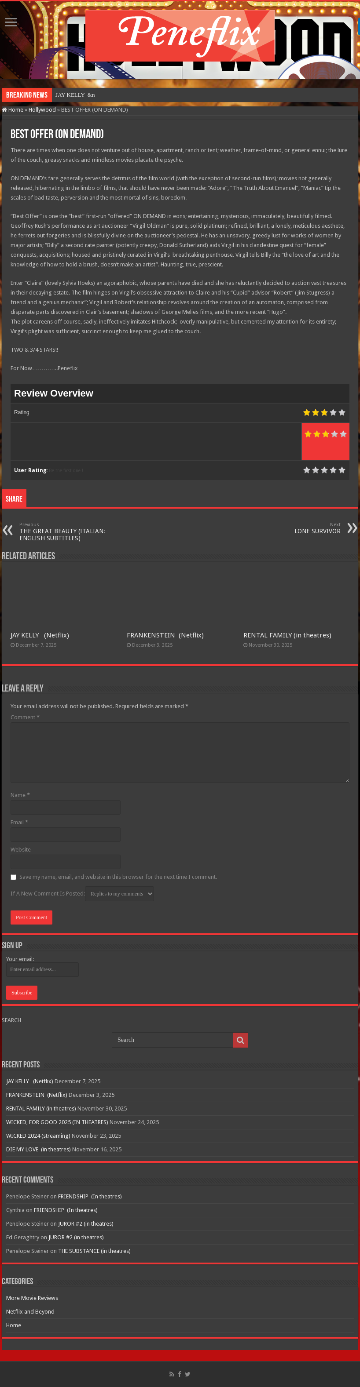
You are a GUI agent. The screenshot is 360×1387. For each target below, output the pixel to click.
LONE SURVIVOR (295, 528)
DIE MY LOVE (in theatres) (38, 1149)
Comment (25, 717)
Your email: (20, 959)
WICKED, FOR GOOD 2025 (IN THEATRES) (57, 1122)
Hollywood (42, 109)
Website (21, 849)
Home (12, 109)
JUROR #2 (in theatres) (86, 1223)
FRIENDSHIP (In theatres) (90, 1196)
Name (20, 795)
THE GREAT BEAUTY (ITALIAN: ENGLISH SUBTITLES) (64, 532)
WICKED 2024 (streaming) (38, 1135)
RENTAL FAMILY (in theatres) (287, 635)
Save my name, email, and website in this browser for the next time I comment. (118, 877)
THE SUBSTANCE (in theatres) (94, 1251)
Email (19, 822)
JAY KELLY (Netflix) (40, 635)
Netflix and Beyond (30, 1311)
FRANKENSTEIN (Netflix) (165, 635)
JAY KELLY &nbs (77, 94)
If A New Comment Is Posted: (82, 893)
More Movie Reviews (32, 1298)
